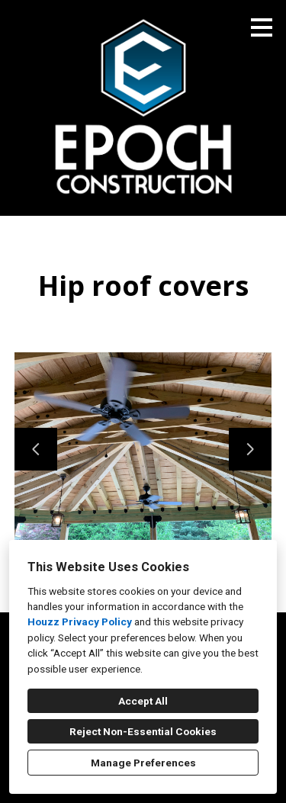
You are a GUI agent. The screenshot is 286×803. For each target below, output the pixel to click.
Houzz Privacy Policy (79, 621)
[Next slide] (250, 449)
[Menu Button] (261, 27)
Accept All (143, 701)
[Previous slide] (35, 449)
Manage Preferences (143, 762)
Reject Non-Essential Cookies (143, 731)
